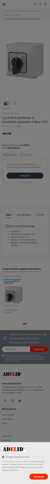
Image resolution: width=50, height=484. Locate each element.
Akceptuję (39, 476)
